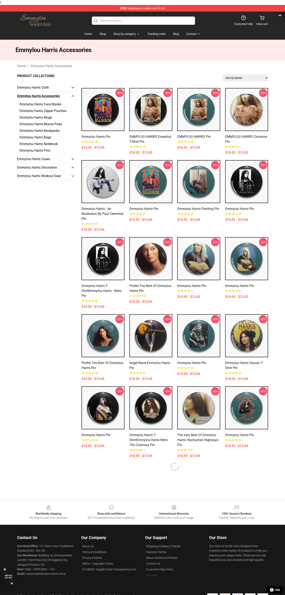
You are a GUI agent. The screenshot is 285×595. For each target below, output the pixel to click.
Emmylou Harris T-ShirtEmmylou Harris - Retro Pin (102, 291)
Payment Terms (156, 552)
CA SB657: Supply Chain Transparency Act (109, 569)
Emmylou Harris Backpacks (40, 131)
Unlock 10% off (8, 577)
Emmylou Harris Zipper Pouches (43, 111)
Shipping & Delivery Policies (163, 546)
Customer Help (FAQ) (159, 569)
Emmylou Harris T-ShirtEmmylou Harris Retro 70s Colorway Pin (148, 440)
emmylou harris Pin (191, 363)
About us (88, 546)
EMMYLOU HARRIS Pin (194, 137)
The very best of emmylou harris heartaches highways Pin (198, 440)
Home (21, 66)
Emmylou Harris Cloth (33, 87)
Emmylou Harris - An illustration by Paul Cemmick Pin (102, 214)
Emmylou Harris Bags (35, 137)
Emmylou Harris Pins (35, 150)
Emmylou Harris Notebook (39, 144)
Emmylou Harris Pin (96, 137)
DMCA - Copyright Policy (97, 563)
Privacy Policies (92, 557)
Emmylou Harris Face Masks (40, 104)
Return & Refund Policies (161, 557)
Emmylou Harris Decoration (37, 167)
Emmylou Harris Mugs (36, 117)
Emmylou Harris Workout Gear (39, 176)
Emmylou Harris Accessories (51, 66)
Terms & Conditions (94, 552)
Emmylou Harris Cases (33, 159)
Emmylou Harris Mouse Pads (41, 124)
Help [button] (275, 590)
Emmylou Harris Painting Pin (198, 209)
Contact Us (153, 563)
